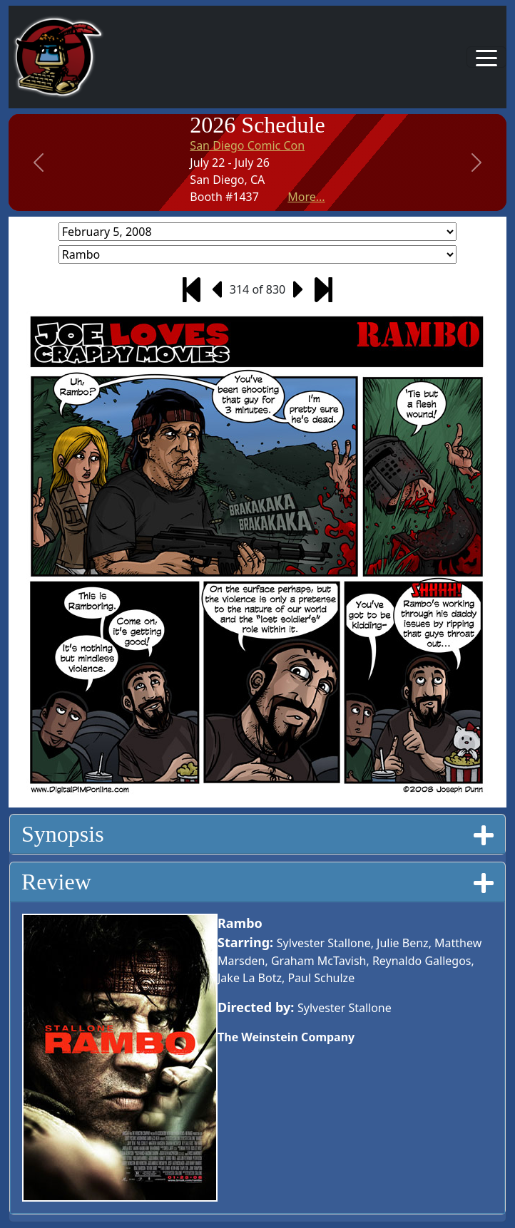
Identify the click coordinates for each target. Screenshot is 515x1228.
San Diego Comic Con (247, 145)
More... (306, 197)
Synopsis (257, 833)
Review (257, 881)
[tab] (257, 834)
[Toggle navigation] (486, 57)
